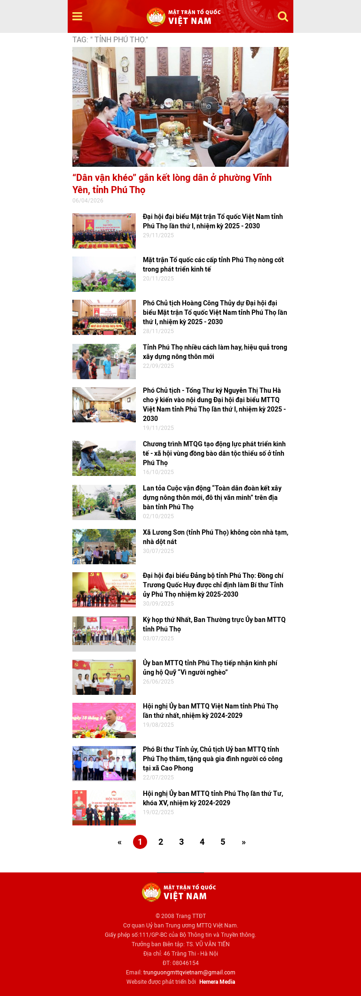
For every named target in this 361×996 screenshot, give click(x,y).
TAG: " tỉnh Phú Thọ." (110, 39)
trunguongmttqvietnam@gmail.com (189, 972)
